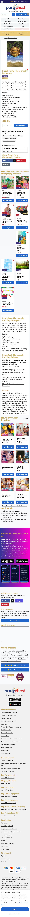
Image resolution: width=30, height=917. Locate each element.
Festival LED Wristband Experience (11, 727)
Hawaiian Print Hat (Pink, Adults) (22, 221)
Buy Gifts (22, 26)
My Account (4, 856)
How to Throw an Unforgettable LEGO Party (7, 440)
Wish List (3, 861)
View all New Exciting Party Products (14, 506)
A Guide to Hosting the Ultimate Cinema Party (22, 468)
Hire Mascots (8, 21)
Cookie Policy (5, 849)
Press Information (6, 835)
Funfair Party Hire (6, 730)
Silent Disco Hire (5, 753)
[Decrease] (4, 125)
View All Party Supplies (7, 778)
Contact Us (4, 823)
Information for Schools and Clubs (11, 832)
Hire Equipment (22, 18)
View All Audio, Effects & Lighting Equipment (14, 809)
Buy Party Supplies (22, 21)
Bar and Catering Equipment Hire (10, 768)
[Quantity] (7, 125)
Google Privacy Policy (12, 903)
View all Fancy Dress (7, 790)
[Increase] (11, 125)
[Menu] (2, 1)
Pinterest (21, 161)
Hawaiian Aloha (7, 135)
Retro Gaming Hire (6, 747)
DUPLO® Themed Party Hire (9, 721)
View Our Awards (15, 670)
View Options (7, 228)
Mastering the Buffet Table (6, 495)
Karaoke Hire (5, 736)
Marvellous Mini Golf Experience (10, 742)
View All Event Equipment (8, 803)
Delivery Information (7, 838)
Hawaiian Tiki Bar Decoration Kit (7, 303)
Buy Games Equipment (22, 23)
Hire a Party (8, 18)
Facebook (7, 161)
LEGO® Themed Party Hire (9, 712)
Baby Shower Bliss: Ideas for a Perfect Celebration (22, 441)
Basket (24, 14)
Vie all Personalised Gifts (8, 816)
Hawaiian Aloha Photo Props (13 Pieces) (21, 193)
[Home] (1, 38)
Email (6, 164)
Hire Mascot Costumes (7, 771)
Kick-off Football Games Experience (11, 739)
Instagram (19, 601)
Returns (3, 840)
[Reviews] (14, 1)
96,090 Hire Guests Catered (22, 33)
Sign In (26, 1)
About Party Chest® (7, 826)
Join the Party (15, 621)
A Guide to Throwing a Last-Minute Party (22, 496)
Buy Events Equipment (8, 26)
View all (26, 418)
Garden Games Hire (7, 733)
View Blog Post (8, 447)
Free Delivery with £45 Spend (8, 33)
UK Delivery (5, 115)
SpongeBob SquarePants (10, 38)
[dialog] (15, 903)
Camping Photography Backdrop (21, 248)
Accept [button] (14, 909)
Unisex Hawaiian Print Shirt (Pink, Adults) (7, 221)
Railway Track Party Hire (8, 744)
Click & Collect (6, 117)
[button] (15, 914)
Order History (5, 859)
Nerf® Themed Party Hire (8, 715)
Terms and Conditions (7, 843)
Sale (22, 28)
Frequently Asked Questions (9, 829)
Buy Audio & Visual (8, 28)
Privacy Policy (5, 846)
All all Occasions (6, 783)
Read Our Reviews (15, 665)
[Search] (13, 14)
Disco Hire (4, 724)
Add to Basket (20, 125)
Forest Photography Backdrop (21, 276)
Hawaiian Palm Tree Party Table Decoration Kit (7, 193)
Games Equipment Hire (7, 760)
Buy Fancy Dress (8, 23)
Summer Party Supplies (9, 141)
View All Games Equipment (9, 796)
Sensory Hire (4, 750)
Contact (22, 1)
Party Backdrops (17, 135)
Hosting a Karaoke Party (8, 468)
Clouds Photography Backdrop (6, 276)
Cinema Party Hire (6, 718)
